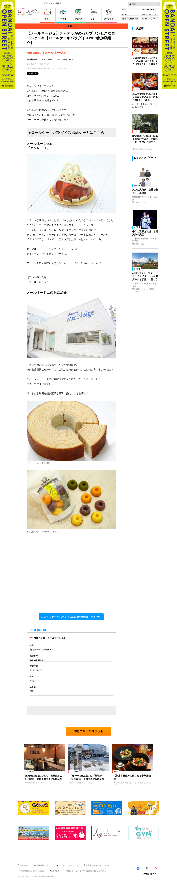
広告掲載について (43, 865)
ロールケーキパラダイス (64, 59)
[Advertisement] (88, 850)
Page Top (148, 874)
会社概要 (24, 865)
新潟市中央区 (32, 59)
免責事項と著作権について (98, 865)
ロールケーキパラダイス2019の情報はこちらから (72, 616)
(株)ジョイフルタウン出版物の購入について (86, 871)
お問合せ (55, 871)
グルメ (42, 59)
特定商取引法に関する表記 (32, 871)
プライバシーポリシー (68, 865)
